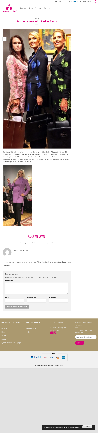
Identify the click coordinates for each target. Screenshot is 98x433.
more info (77, 427)
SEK (60, 1)
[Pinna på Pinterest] (40, 236)
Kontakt (4, 339)
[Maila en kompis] (36, 236)
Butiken (23, 8)
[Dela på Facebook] (29, 236)
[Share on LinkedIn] (43, 236)
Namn (7, 297)
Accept (87, 426)
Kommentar (9, 281)
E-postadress (32, 297)
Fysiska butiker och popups (11, 343)
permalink (50, 243)
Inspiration (48, 8)
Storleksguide (31, 328)
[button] (80, 1)
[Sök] (56, 1)
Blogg (31, 8)
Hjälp (28, 332)
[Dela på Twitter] (33, 236)
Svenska (73, 1)
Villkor (3, 335)
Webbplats (52, 297)
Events (37, 18)
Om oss (38, 8)
